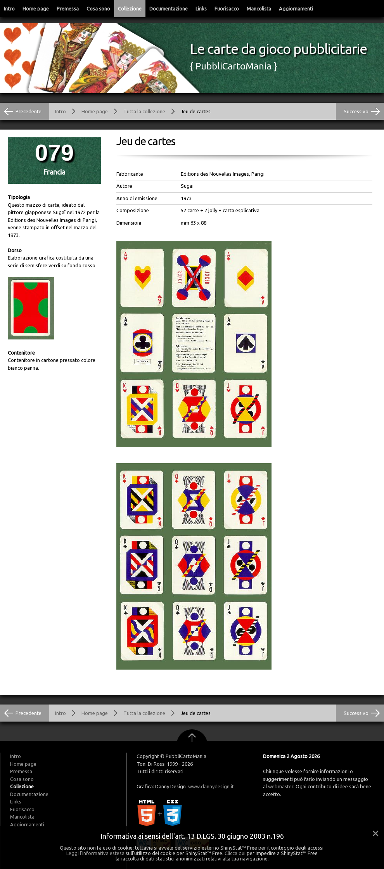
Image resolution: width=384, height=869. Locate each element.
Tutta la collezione (144, 111)
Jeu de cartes (196, 111)
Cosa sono (98, 8)
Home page (35, 8)
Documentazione (168, 8)
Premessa (68, 8)
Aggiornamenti (296, 8)
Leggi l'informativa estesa (95, 853)
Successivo (356, 111)
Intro (9, 8)
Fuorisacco (226, 8)
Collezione (130, 8)
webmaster (280, 786)
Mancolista (259, 8)
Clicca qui (235, 853)
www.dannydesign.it (211, 786)
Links (201, 8)
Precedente (29, 111)
